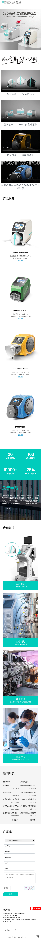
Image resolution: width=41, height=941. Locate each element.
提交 (10, 894)
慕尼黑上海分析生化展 (27, 785)
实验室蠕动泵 (7, 792)
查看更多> (15, 820)
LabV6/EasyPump (20, 253)
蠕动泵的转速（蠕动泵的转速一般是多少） (16, 806)
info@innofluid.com (13, 918)
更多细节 (20, 260)
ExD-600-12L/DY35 (20, 369)
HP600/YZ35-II (20, 427)
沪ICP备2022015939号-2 (27, 937)
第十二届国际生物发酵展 (28, 813)
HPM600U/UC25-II (20, 311)
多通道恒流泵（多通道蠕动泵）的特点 (15, 799)
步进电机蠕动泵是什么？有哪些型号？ (15, 813)
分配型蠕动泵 (7, 785)
